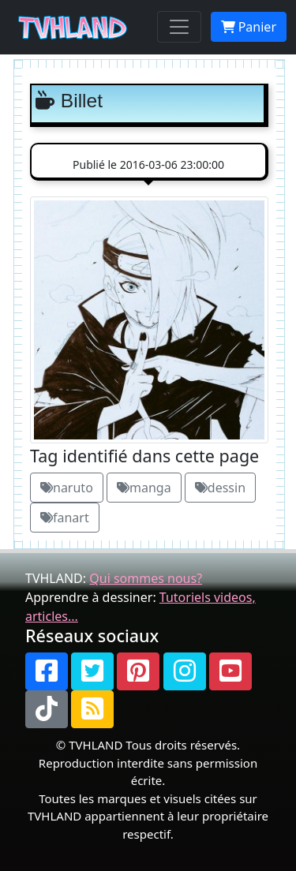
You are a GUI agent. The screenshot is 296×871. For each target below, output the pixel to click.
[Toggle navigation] (179, 27)
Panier (248, 27)
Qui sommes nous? (145, 578)
